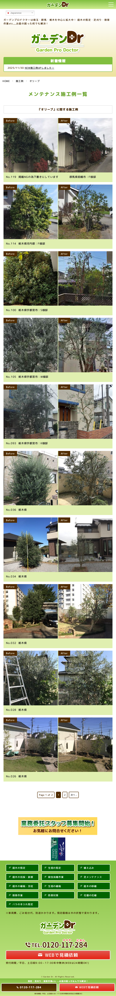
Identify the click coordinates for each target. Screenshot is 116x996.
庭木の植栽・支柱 (22, 884)
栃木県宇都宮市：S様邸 (27, 310)
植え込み (89, 866)
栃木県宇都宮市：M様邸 (27, 376)
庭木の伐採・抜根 (22, 875)
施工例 (20, 81)
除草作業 (17, 893)
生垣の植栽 (54, 884)
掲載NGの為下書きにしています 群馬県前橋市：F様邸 (51, 177)
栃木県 (16, 509)
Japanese (14, 13)
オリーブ (34, 81)
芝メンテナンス (93, 875)
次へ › (74, 793)
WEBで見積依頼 (61, 953)
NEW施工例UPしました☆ (39, 67)
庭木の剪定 (18, 866)
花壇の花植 (90, 893)
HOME (6, 81)
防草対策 (53, 893)
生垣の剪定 (54, 866)
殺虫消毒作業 (56, 875)
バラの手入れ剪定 (22, 902)
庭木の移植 (90, 884)
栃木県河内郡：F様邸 (25, 243)
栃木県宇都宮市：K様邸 (27, 442)
